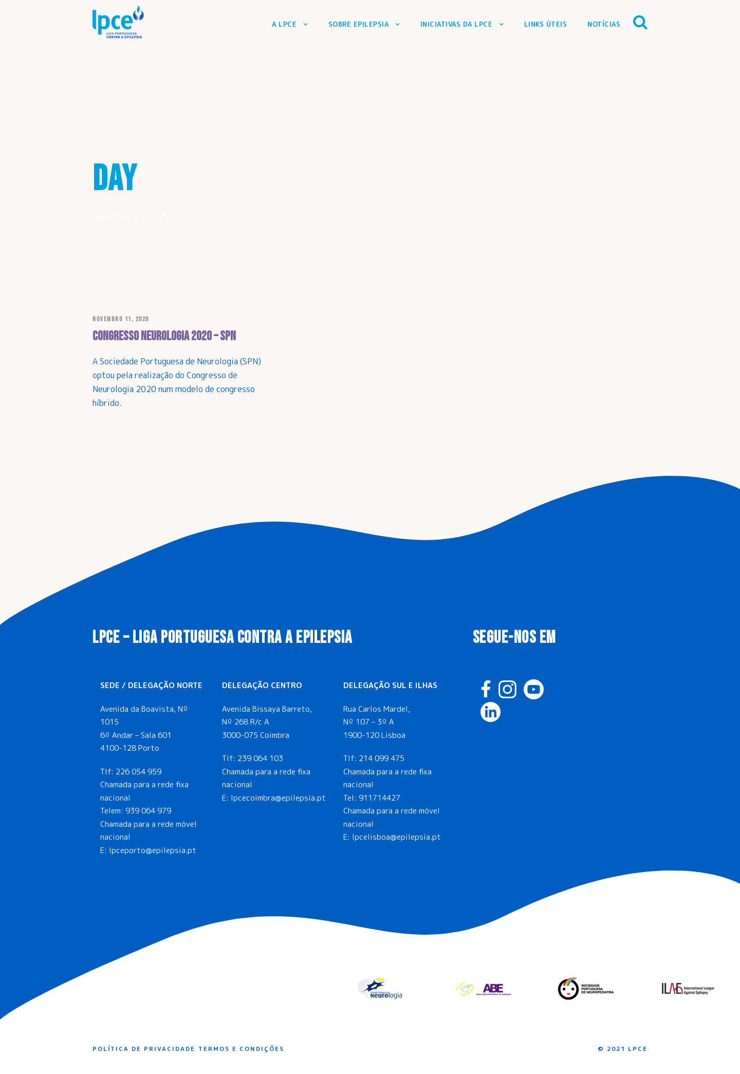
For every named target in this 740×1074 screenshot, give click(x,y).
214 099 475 (381, 758)
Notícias (603, 24)
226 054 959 (138, 771)
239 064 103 (260, 758)
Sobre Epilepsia (358, 24)
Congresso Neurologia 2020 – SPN (164, 336)
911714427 (379, 797)
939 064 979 (148, 810)
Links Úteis (545, 24)
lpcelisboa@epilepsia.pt (396, 836)
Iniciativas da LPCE (456, 24)
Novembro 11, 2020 (120, 319)
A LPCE (284, 24)
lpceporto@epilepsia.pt (152, 850)
